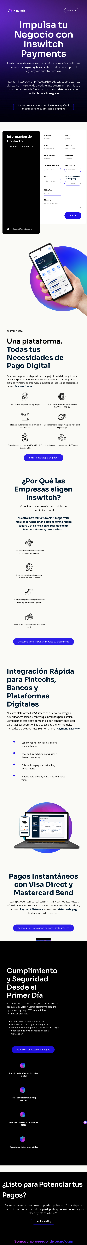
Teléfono (68, 150)
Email (46, 150)
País (45, 182)
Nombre (47, 140)
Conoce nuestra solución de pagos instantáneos (43, 932)
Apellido (67, 140)
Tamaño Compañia (51, 170)
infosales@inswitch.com (22, 234)
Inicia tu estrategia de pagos (43, 462)
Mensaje (47, 205)
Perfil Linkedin (49, 160)
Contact (71, 10)
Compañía (68, 160)
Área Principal (69, 170)
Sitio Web (48, 195)
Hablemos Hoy (44, 1222)
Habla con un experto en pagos (33, 1059)
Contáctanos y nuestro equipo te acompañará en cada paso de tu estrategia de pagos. (43, 108)
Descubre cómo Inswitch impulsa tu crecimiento (43, 646)
